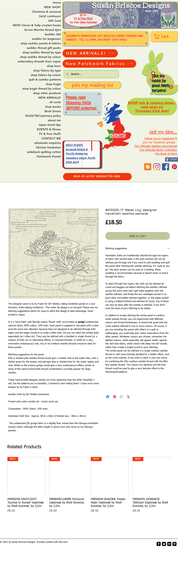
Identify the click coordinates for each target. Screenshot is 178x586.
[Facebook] (165, 166)
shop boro (54, 66)
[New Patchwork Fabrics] (99, 64)
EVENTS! (117, 136)
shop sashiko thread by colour (40, 57)
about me (54, 120)
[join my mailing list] (93, 85)
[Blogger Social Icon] (147, 166)
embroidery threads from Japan (39, 61)
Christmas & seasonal (46, 12)
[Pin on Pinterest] (114, 397)
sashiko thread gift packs (44, 48)
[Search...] (91, 74)
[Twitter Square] (164, 544)
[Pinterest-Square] (174, 544)
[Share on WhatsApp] (121, 397)
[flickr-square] (169, 544)
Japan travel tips (49, 125)
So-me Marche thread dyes (42, 30)
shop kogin (53, 84)
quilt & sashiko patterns (45, 80)
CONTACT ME (51, 138)
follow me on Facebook (159, 138)
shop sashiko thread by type (42, 52)
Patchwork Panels (49, 156)
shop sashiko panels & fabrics (41, 43)
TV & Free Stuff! (50, 134)
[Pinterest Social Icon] (174, 166)
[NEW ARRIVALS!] (90, 53)
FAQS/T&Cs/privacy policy (43, 116)
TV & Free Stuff (83, 18)
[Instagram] (156, 166)
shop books (53, 107)
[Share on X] (128, 397)
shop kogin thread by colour (41, 89)
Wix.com (63, 542)
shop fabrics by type (47, 70)
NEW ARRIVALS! (49, 98)
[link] (164, 36)
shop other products (47, 93)
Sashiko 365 (53, 34)
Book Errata (52, 111)
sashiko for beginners (46, 39)
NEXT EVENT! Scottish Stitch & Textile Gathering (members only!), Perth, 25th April (81, 153)
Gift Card (54, 21)
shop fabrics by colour (46, 75)
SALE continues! (50, 16)
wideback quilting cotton (44, 152)
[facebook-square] (159, 544)
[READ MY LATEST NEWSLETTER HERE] (97, 176)
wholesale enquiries (47, 143)
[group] (89, 485)
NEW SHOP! (52, 7)
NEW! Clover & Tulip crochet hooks (37, 25)
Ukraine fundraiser (48, 147)
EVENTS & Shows (49, 129)
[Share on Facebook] (108, 397)
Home (57, 3)
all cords (55, 102)
